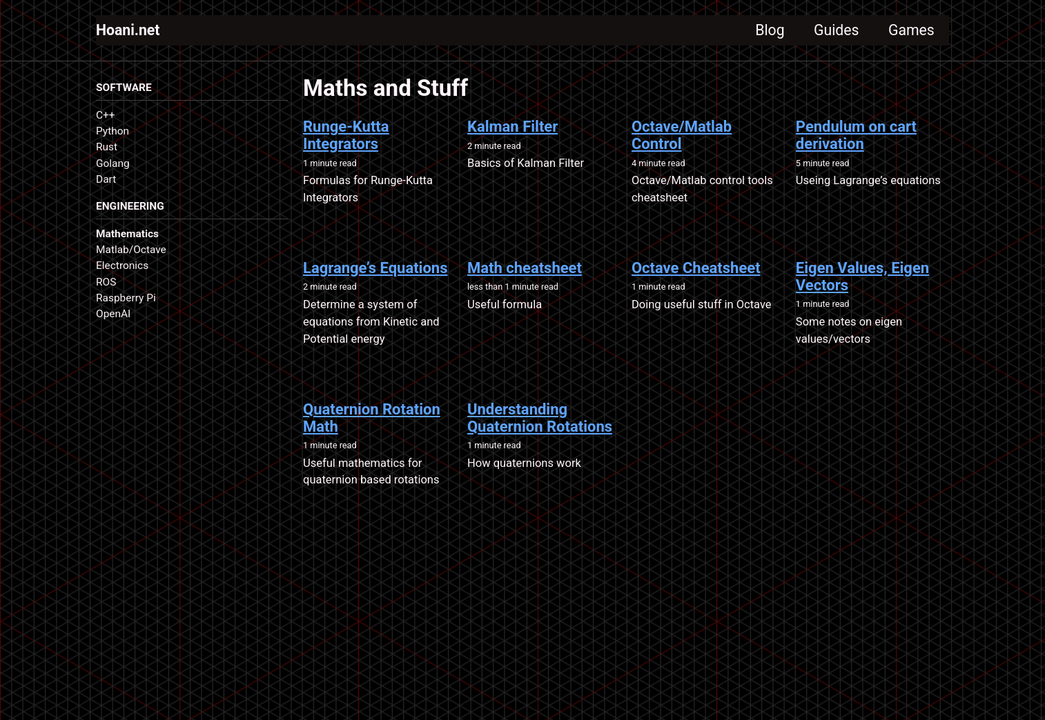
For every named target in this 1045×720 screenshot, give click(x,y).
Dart (106, 180)
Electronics (122, 267)
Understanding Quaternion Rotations (539, 420)
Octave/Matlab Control (682, 137)
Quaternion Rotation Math (371, 420)
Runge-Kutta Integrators (346, 137)
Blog (763, 30)
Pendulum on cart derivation (856, 137)
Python (112, 132)
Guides (832, 30)
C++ (105, 116)
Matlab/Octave (131, 252)
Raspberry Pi (126, 299)
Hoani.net (129, 30)
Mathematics (127, 235)
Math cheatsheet (524, 270)
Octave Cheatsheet (696, 270)
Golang (113, 164)
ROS (106, 283)
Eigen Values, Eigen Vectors (862, 278)
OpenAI (113, 315)
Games (910, 30)
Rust (106, 148)
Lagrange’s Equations (375, 270)
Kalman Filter (512, 128)
